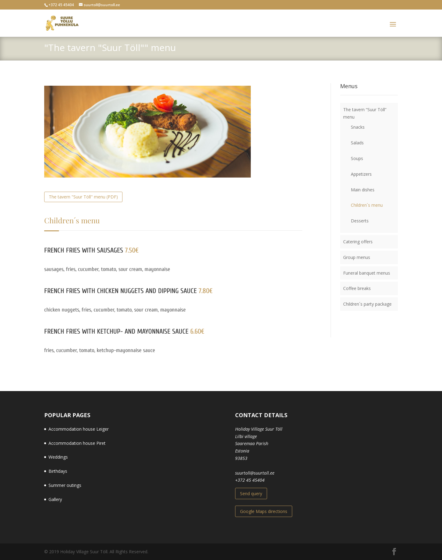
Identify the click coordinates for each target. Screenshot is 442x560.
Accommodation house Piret (77, 443)
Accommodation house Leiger (78, 429)
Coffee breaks (357, 288)
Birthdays (57, 471)
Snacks (358, 127)
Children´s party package (367, 304)
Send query (251, 493)
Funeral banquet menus (366, 273)
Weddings (58, 457)
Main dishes (362, 190)
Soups (357, 158)
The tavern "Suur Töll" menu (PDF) (83, 197)
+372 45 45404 (250, 480)
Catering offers (358, 242)
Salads (357, 143)
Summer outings (64, 485)
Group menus (356, 257)
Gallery (55, 499)
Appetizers (361, 174)
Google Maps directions (263, 511)
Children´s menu (367, 205)
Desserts (360, 221)
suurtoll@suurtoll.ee (254, 473)
